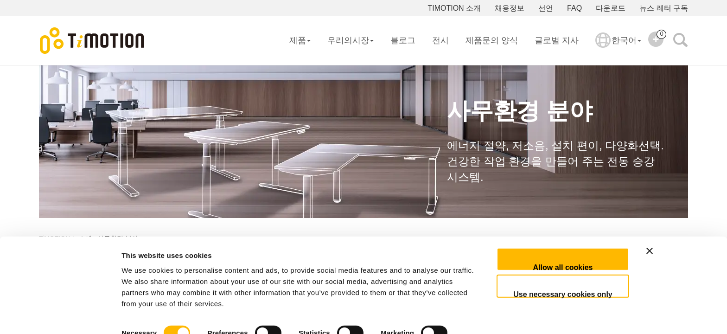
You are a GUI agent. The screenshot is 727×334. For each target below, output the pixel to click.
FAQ (574, 8)
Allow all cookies (563, 235)
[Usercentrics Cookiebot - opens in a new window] (60, 316)
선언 (545, 8)
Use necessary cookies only (562, 262)
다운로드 (610, 8)
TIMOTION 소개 (454, 8)
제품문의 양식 (492, 40)
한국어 (618, 46)
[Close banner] (681, 227)
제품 (300, 40)
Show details (143, 316)
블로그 (402, 40)
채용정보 (509, 8)
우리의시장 (350, 40)
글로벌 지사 (557, 40)
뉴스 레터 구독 (663, 8)
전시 (440, 40)
